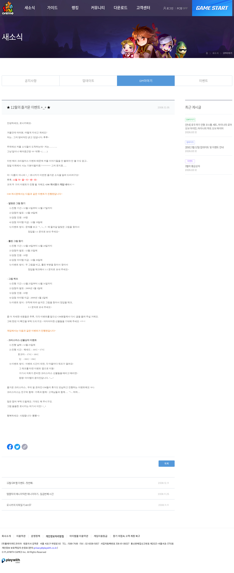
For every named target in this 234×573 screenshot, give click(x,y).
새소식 (29, 7)
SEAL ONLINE (8, 8)
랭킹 (75, 7)
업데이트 (88, 81)
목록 (166, 463)
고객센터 (143, 7)
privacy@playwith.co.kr (45, 547)
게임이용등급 (100, 536)
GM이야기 (145, 81)
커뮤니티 (98, 7)
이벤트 (203, 81)
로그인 (168, 8)
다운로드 (120, 7)
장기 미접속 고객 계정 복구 (126, 536)
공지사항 (31, 81)
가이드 (52, 7)
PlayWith (11, 560)
